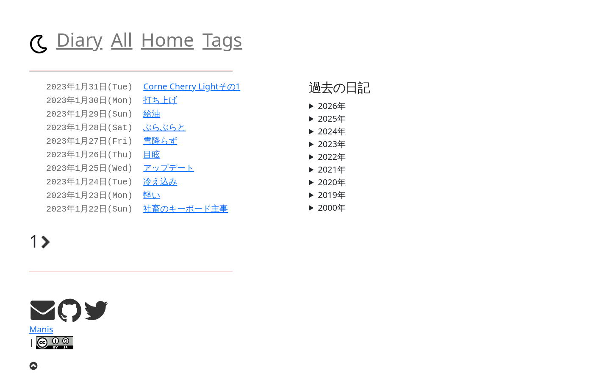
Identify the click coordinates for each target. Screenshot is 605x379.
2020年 (332, 182)
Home (167, 39)
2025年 (332, 118)
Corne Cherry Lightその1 (191, 86)
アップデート (168, 162)
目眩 (151, 150)
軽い (151, 188)
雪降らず (160, 137)
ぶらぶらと (164, 124)
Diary (79, 39)
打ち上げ (160, 99)
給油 (151, 111)
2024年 (332, 131)
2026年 (332, 105)
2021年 (332, 169)
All (122, 39)
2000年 (332, 207)
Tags (222, 39)
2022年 (332, 156)
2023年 (332, 144)
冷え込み (160, 175)
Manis (41, 320)
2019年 (332, 195)
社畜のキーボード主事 (185, 200)
